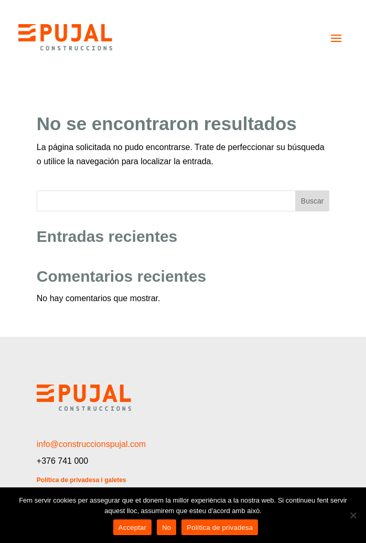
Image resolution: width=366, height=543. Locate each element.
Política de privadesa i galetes (81, 480)
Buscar (312, 201)
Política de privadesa (220, 527)
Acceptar (132, 527)
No (166, 527)
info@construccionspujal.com (91, 444)
